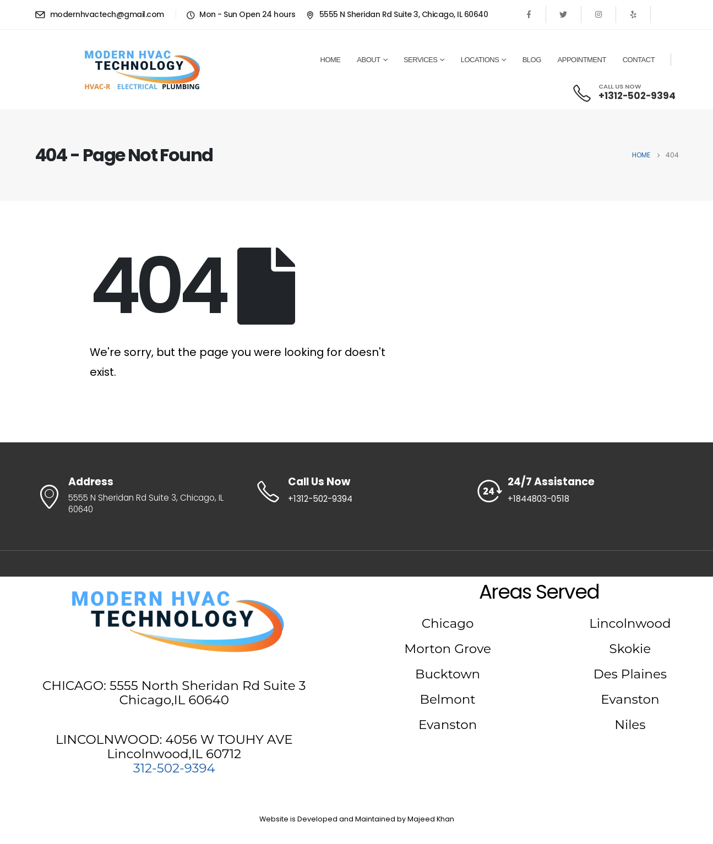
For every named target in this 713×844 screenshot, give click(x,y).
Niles (629, 724)
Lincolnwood (630, 623)
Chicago (448, 623)
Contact (639, 60)
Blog (531, 60)
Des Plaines (630, 674)
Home (330, 60)
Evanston (447, 724)
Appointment (582, 60)
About (368, 60)
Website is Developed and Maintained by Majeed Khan (356, 819)
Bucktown (447, 674)
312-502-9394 (174, 768)
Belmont (448, 699)
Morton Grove (447, 648)
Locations (480, 60)
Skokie (630, 648)
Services (421, 60)
